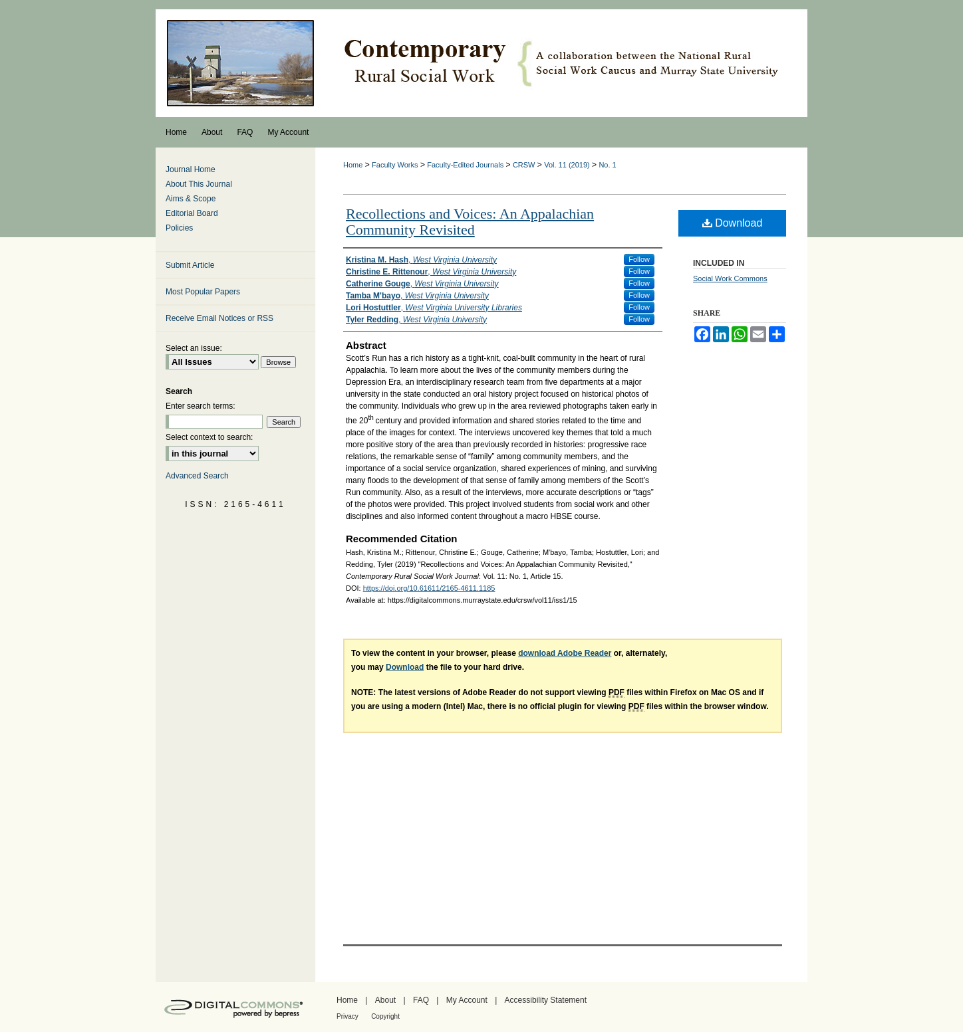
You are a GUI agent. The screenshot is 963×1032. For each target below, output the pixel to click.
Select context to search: (209, 437)
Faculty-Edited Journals (465, 165)
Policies (179, 228)
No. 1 (607, 165)
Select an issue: (194, 348)
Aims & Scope (190, 198)
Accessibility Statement (546, 1000)
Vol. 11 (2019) (567, 165)
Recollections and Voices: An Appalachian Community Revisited (470, 221)
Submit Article (190, 265)
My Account (466, 1000)
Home (352, 165)
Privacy (347, 1016)
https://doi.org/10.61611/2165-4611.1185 (429, 588)
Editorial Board (192, 213)
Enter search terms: (200, 406)
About (385, 1000)
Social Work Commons (730, 278)
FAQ (421, 1000)
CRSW (524, 165)
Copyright (385, 1016)
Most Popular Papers (203, 291)
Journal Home (190, 169)
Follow (639, 259)
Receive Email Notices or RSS (219, 318)
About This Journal (199, 184)
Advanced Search (197, 475)
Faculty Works (395, 165)
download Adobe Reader (564, 653)
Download (732, 223)
